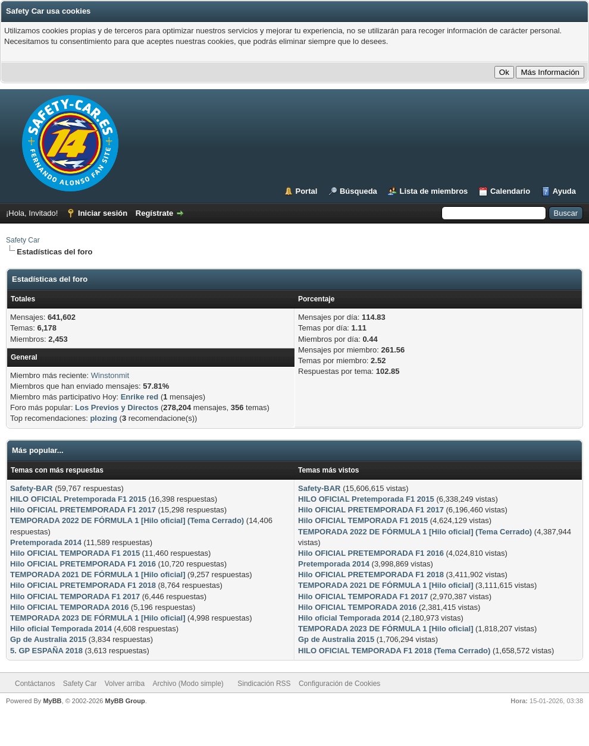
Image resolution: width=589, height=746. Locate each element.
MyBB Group (125, 700)
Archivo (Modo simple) (188, 683)
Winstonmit (110, 375)
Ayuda (564, 191)
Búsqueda (358, 191)
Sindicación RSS (263, 683)
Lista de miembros (433, 191)
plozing (103, 418)
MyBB (52, 700)
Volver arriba (125, 683)
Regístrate (155, 213)
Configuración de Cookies (339, 683)
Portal (307, 191)
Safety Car (23, 240)
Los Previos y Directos (116, 407)
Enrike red (140, 396)
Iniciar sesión (102, 213)
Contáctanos (35, 683)
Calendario (510, 191)
